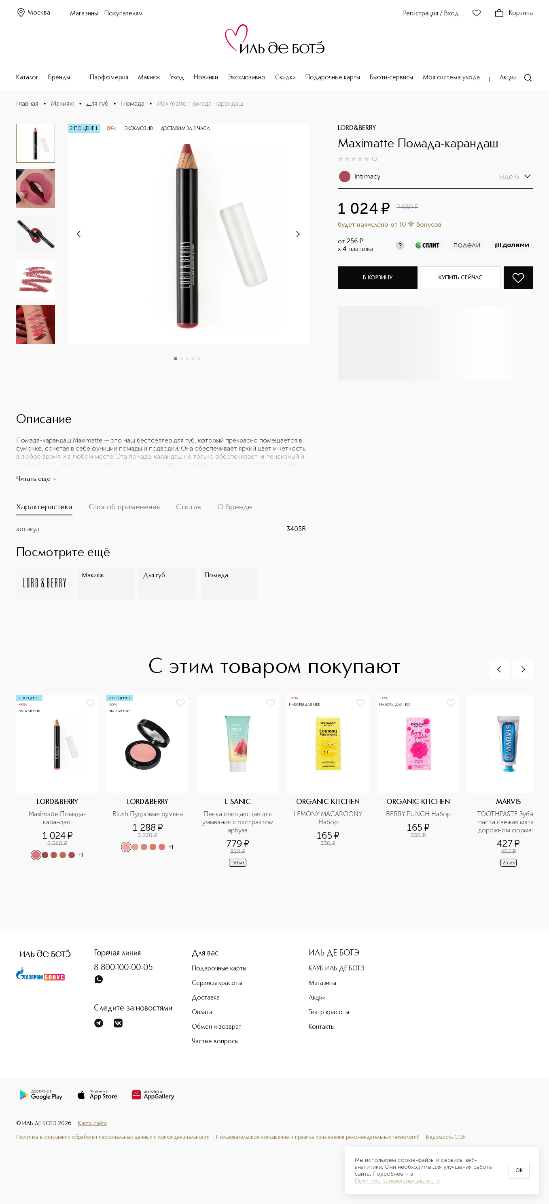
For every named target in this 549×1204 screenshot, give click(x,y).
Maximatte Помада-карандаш (57, 818)
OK (519, 1170)
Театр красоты (329, 1012)
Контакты (322, 1027)
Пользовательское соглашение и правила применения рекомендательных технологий (318, 1137)
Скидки (285, 77)
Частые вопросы (215, 1041)
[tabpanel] (161, 529)
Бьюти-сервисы (391, 77)
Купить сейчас (461, 278)
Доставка (206, 998)
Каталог (27, 77)
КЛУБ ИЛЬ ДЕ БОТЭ (337, 969)
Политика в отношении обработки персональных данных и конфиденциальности (113, 1137)
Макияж (149, 77)
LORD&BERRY (357, 128)
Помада (132, 103)
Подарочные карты (332, 77)
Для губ (97, 103)
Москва (33, 13)
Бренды (59, 77)
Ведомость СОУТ (447, 1137)
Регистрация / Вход (431, 14)
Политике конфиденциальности (397, 1181)
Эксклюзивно (246, 77)
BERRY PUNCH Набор (418, 814)
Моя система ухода (451, 77)
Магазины (84, 14)
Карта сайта (92, 1123)
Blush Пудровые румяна (147, 814)
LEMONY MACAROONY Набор (329, 818)
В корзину (377, 278)
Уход (177, 77)
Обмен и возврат (217, 1027)
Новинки (206, 77)
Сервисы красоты (217, 983)
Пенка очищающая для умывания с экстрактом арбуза (238, 822)
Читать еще (36, 479)
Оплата (202, 1012)
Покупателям (123, 14)
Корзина (513, 13)
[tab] (44, 509)
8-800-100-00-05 (123, 968)
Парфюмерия (109, 77)
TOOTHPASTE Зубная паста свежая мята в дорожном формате (509, 822)
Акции (508, 77)
